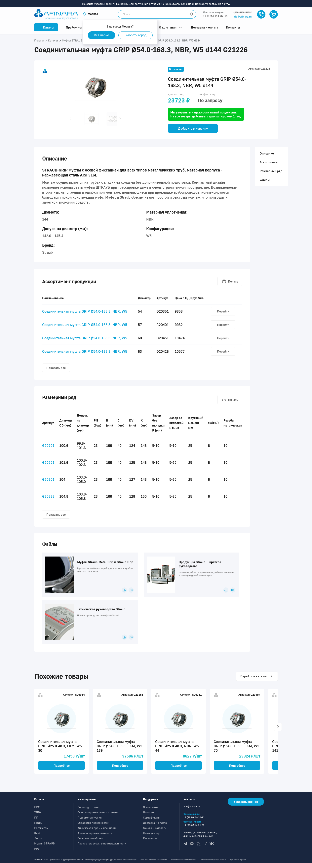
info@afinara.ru (242, 16)
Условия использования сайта (183, 859)
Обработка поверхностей (93, 822)
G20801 (48, 479)
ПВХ (37, 807)
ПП (36, 817)
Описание (265, 153)
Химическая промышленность (96, 828)
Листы (38, 838)
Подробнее (62, 765)
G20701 (48, 445)
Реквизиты (150, 838)
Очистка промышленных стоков (97, 812)
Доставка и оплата (155, 822)
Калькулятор (151, 833)
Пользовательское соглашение (153, 859)
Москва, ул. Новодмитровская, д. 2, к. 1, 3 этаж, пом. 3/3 (200, 834)
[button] (90, 14)
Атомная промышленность (94, 833)
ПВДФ (38, 822)
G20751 (48, 462)
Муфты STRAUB (44, 843)
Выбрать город (135, 35)
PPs (36, 848)
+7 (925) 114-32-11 (215, 16)
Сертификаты (151, 817)
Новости (148, 812)
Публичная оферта (238, 859)
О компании (150, 807)
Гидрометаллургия (89, 817)
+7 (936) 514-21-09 (194, 825)
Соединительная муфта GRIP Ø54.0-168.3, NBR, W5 (84, 311)
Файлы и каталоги (154, 828)
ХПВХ (38, 812)
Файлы (265, 180)
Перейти (223, 311)
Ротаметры (41, 828)
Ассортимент (269, 162)
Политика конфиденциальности (213, 859)
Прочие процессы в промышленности (101, 843)
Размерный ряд (271, 171)
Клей (37, 833)
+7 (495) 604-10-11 (194, 817)
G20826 (48, 496)
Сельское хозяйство (90, 838)
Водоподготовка (87, 807)
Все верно (101, 35)
